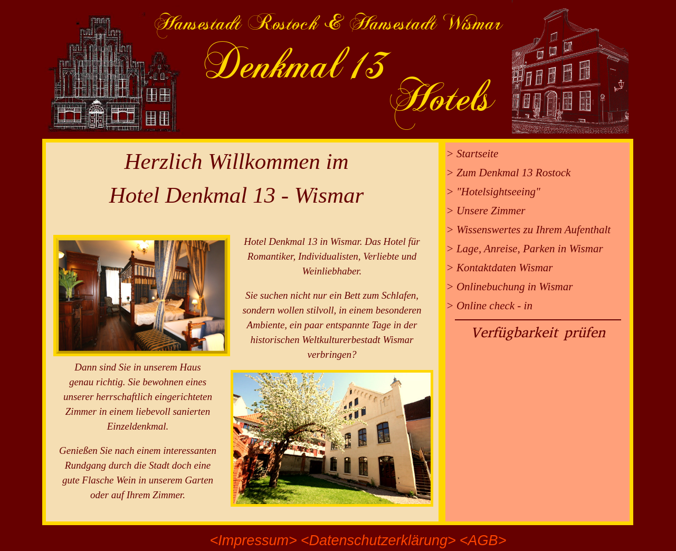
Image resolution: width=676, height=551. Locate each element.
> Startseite (472, 153)
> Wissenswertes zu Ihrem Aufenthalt (528, 229)
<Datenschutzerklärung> (378, 540)
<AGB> (483, 540)
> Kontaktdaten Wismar (499, 267)
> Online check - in (489, 305)
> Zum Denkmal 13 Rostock (508, 172)
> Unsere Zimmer (486, 210)
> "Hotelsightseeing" (493, 191)
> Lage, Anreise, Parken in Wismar (524, 248)
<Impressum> (253, 540)
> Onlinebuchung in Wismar (509, 286)
